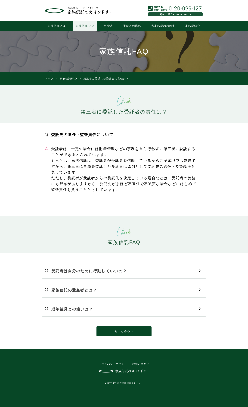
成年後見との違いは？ (72, 309)
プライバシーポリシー (113, 364)
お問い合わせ (140, 364)
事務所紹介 (192, 25)
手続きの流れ (132, 25)
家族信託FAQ (85, 25)
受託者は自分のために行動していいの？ (89, 271)
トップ (49, 78)
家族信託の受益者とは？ (74, 290)
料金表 (108, 25)
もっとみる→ (124, 331)
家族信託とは (57, 25)
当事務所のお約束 (163, 25)
